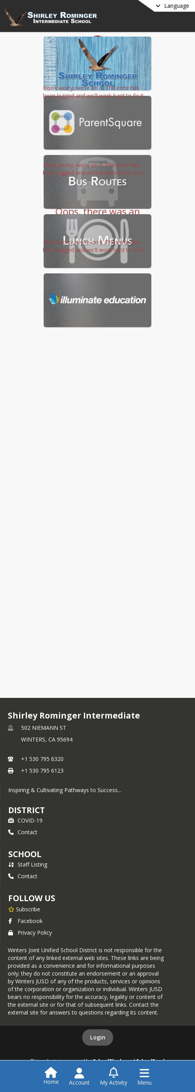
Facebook (25, 921)
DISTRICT (26, 810)
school (24, 854)
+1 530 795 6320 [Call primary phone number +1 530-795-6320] (42, 759)
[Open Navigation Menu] (144, 1077)
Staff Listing (27, 864)
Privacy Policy (30, 932)
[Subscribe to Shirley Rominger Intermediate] (24, 909)
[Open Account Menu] (79, 1077)
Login (97, 1037)
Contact (22, 832)
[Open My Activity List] (113, 1077)
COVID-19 (25, 820)
